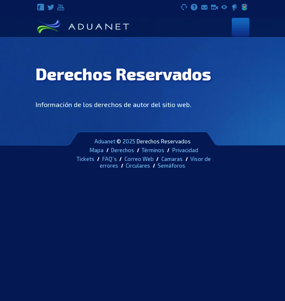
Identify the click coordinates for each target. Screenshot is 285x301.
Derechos (122, 150)
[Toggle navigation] (240, 27)
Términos (153, 150)
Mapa (97, 150)
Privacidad (185, 150)
